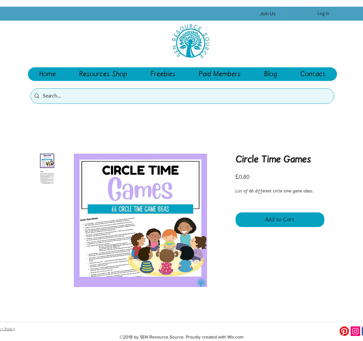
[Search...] (182, 96)
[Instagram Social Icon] (355, 331)
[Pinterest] (344, 331)
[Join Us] (268, 14)
